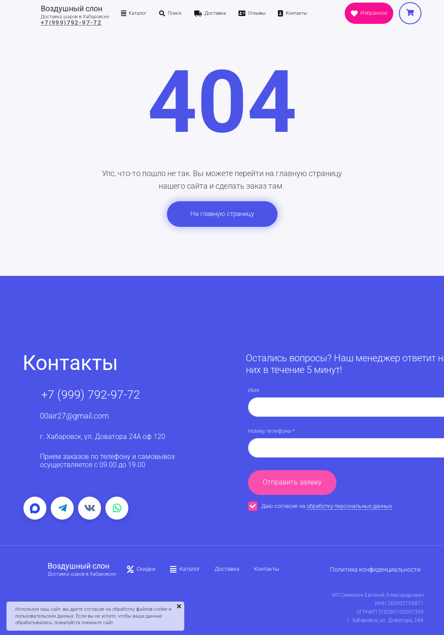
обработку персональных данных (349, 506)
